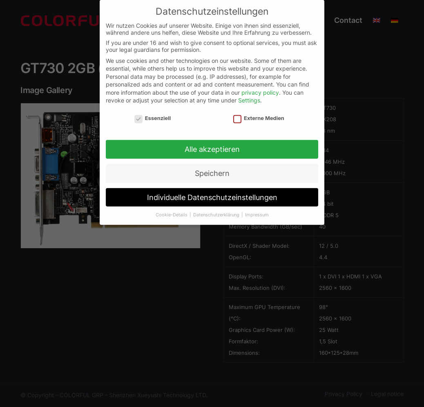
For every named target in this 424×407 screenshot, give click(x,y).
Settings (249, 95)
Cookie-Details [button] (172, 210)
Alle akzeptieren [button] (212, 144)
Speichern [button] (212, 169)
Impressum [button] (257, 210)
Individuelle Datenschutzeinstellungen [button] (212, 193)
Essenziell (152, 114)
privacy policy (260, 88)
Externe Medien (258, 114)
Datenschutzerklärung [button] (217, 210)
